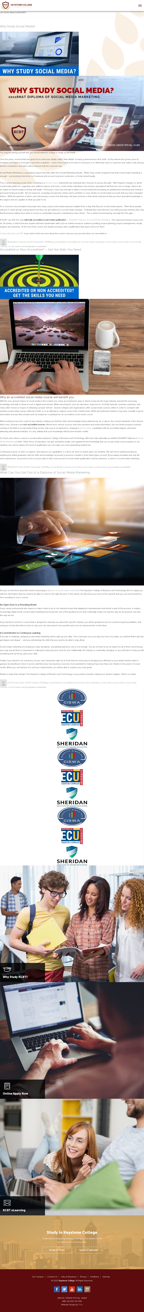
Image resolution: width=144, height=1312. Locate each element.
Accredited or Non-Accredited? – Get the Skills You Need (40, 249)
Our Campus (38, 1277)
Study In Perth (57, 1250)
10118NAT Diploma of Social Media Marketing (89, 220)
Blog (51, 242)
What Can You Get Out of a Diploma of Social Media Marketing (45, 472)
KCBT (9, 683)
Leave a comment (38, 246)
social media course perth (117, 242)
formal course (52, 183)
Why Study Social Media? (17, 26)
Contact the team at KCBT (11, 233)
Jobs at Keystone (68, 1277)
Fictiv (80, 1304)
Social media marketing (19, 246)
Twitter (64, 1289)
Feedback (94, 1277)
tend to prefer (86, 428)
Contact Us (52, 1277)
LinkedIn (80, 1289)
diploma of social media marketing (88, 242)
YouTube (72, 1289)
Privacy (83, 1277)
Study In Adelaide (88, 1250)
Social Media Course (63, 242)
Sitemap (106, 1277)
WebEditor (12, 242)
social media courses (104, 467)
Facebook (57, 1289)
